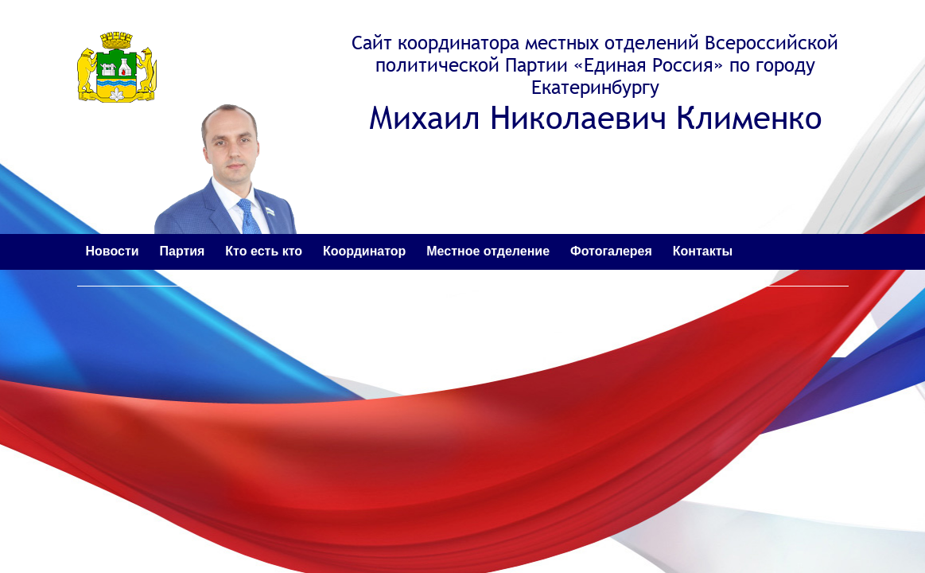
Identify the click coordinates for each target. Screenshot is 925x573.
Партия (181, 251)
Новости (112, 251)
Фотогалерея (611, 251)
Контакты (703, 251)
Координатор (364, 251)
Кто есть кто (263, 251)
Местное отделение (488, 251)
